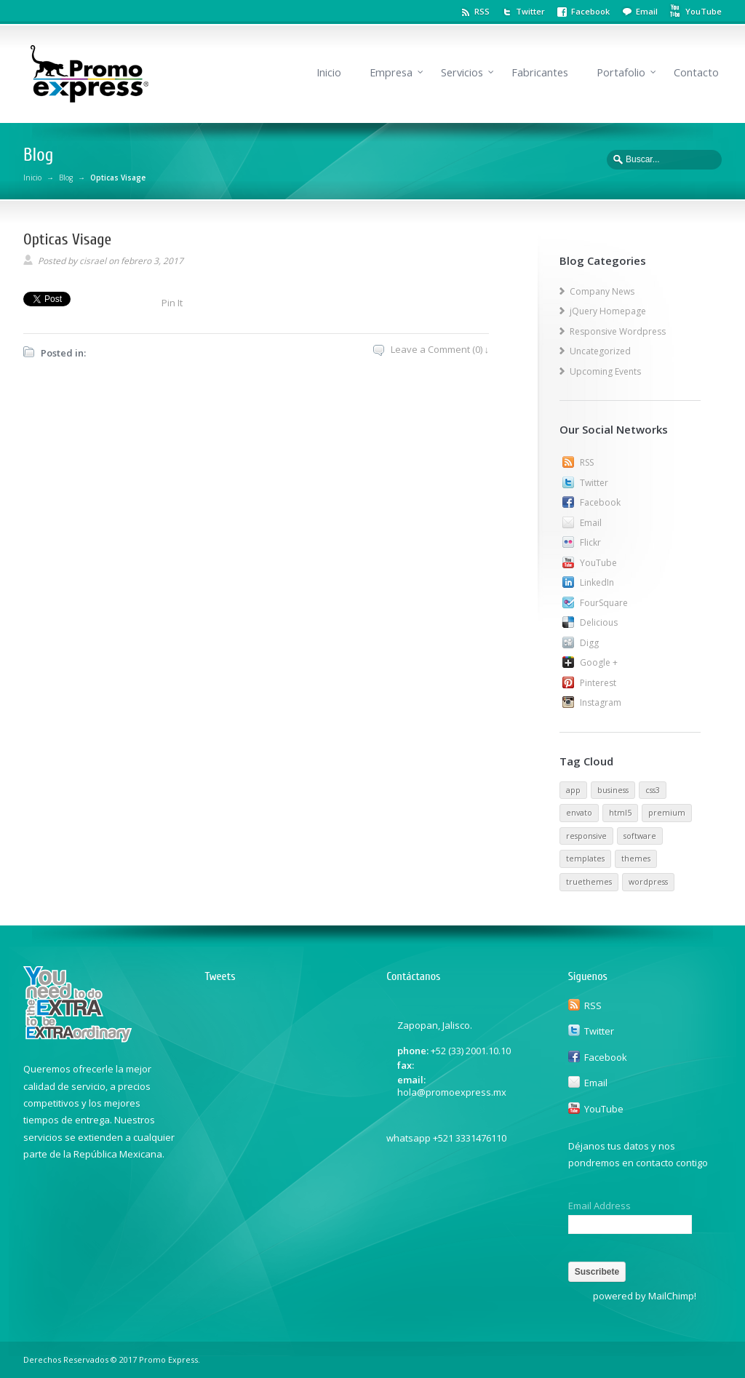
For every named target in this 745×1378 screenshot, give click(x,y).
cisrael (92, 261)
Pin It (172, 302)
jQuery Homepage (608, 311)
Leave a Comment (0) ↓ (440, 349)
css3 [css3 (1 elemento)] (652, 790)
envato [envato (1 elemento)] (579, 813)
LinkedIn (597, 582)
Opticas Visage (67, 239)
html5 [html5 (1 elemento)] (620, 813)
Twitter (530, 11)
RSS (482, 11)
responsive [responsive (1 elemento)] (586, 836)
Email (647, 11)
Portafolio (621, 72)
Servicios (462, 72)
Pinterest (598, 683)
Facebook (590, 11)
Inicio (328, 72)
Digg (589, 643)
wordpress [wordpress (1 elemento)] (648, 882)
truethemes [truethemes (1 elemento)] (589, 882)
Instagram (600, 702)
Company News (602, 291)
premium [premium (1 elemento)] (666, 813)
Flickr (590, 542)
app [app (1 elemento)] (573, 790)
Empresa (391, 72)
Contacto (696, 72)
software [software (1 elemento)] (640, 836)
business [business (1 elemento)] (613, 790)
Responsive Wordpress (618, 331)
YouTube (598, 563)
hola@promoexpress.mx (451, 1092)
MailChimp (671, 1295)
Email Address (599, 1206)
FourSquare (604, 603)
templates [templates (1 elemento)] (585, 858)
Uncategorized (600, 351)
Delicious (599, 622)
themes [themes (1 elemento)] (635, 858)
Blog (66, 177)
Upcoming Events (605, 371)
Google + (599, 662)
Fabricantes (539, 72)
